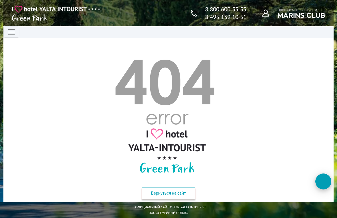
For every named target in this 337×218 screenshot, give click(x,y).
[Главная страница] (56, 13)
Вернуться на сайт (168, 193)
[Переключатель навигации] (11, 32)
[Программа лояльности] (269, 12)
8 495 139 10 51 (225, 17)
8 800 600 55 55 (225, 9)
